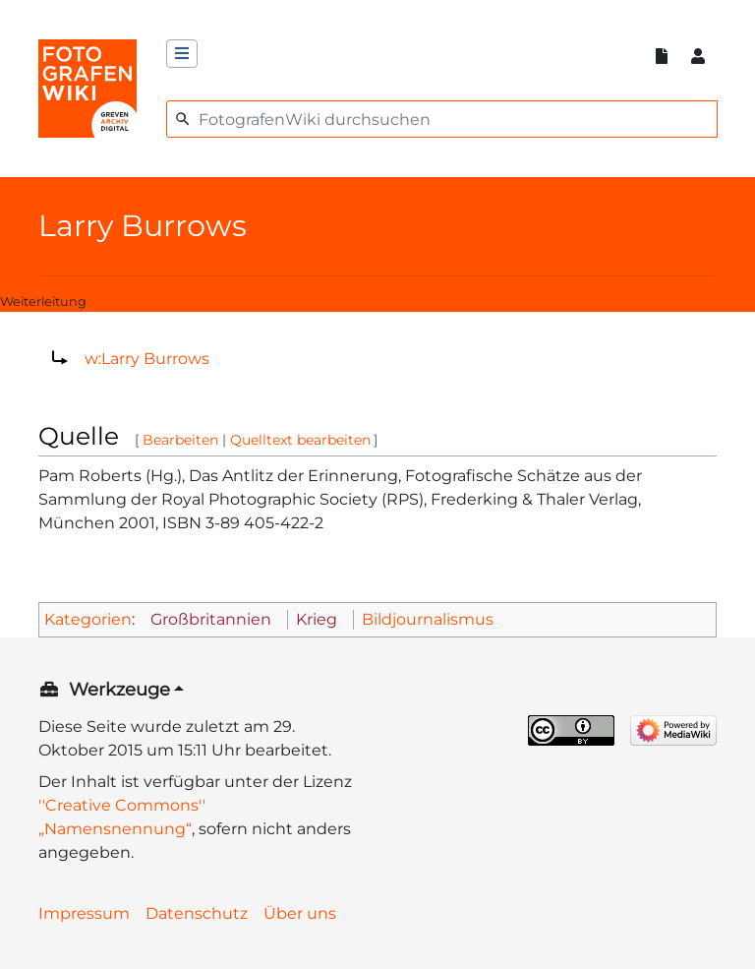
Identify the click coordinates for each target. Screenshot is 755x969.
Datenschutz (196, 913)
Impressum (84, 913)
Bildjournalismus (428, 619)
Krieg (316, 619)
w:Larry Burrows (147, 358)
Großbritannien (210, 619)
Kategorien (88, 619)
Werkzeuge (119, 689)
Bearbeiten (180, 440)
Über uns (299, 913)
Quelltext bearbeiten (300, 440)
